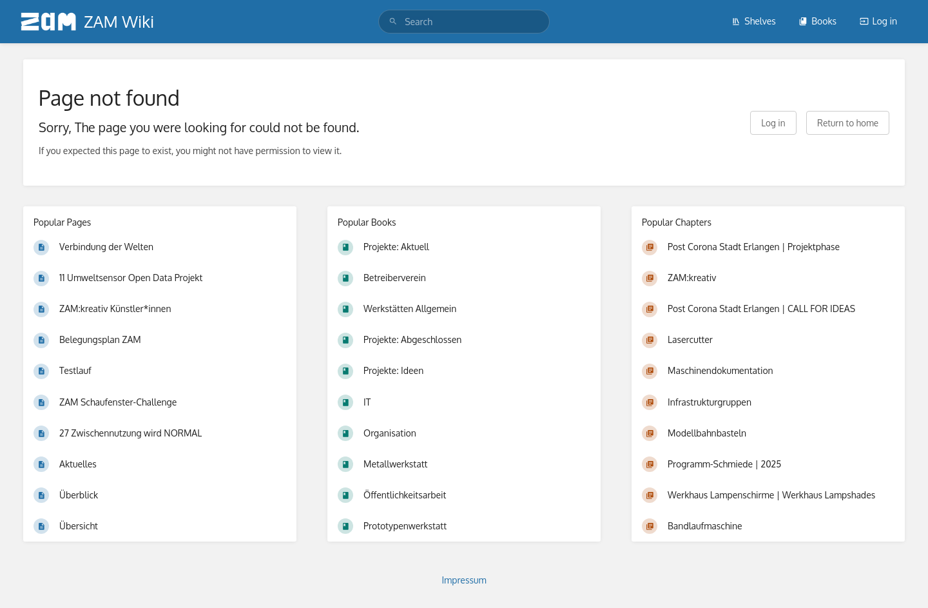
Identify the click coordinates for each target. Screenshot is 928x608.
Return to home (847, 122)
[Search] (393, 21)
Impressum (463, 579)
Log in (878, 20)
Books (817, 20)
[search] (464, 22)
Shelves (753, 20)
